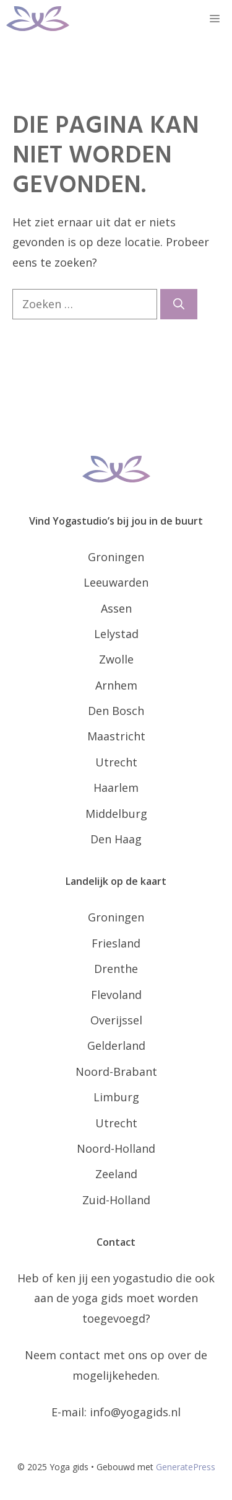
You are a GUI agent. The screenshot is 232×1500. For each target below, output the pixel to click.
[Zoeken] (178, 304)
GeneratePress (185, 1467)
